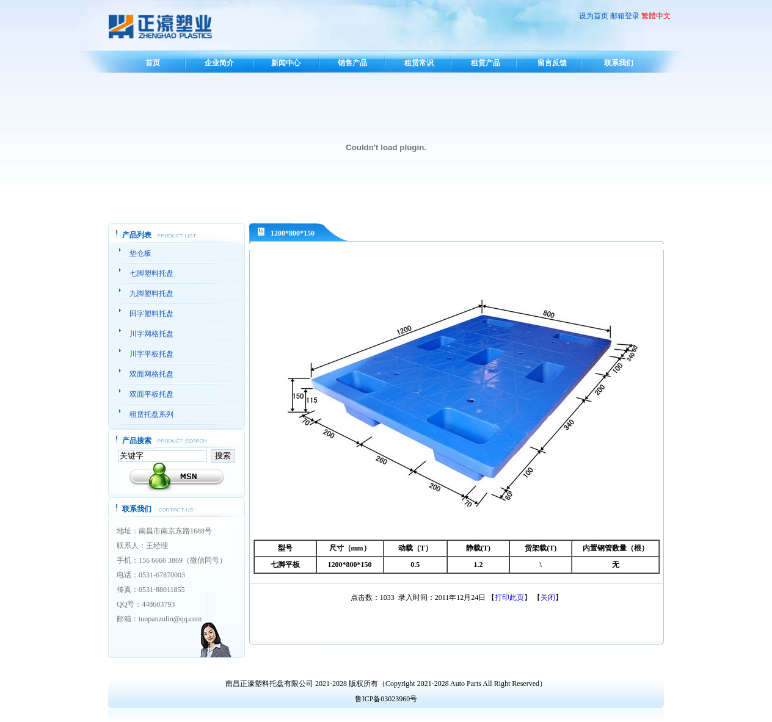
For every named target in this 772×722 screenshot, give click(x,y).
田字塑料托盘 (151, 313)
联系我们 (618, 63)
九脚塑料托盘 (151, 293)
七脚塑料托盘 (151, 273)
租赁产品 (485, 63)
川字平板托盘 (151, 354)
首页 (152, 63)
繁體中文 (656, 16)
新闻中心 (285, 63)
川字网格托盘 (151, 334)
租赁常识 (419, 63)
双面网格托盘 (151, 374)
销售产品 (352, 63)
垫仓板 (140, 253)
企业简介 (219, 63)
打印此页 (509, 597)
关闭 (548, 597)
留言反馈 (552, 63)
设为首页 (593, 16)
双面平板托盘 (151, 394)
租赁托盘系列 (151, 414)
